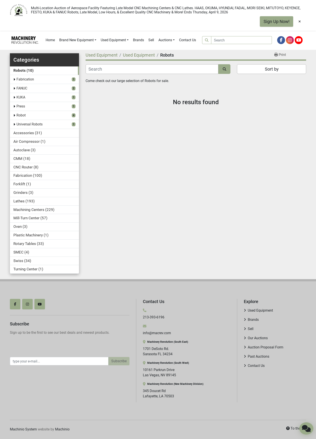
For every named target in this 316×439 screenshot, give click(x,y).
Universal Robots (29, 124)
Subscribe (119, 361)
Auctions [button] (165, 40)
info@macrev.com (157, 333)
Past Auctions (258, 356)
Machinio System (23, 429)
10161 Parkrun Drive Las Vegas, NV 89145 (159, 372)
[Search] (241, 40)
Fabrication (25, 79)
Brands (138, 40)
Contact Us (187, 40)
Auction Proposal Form (265, 347)
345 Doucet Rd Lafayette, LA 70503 (158, 393)
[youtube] (299, 40)
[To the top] (296, 428)
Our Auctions (258, 338)
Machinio (62, 429)
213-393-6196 (153, 317)
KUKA (20, 97)
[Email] (59, 361)
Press (20, 106)
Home (50, 40)
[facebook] (281, 40)
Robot (21, 115)
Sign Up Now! (276, 21)
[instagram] (290, 40)
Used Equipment (113, 40)
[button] (77, 40)
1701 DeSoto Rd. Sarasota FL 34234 (157, 351)
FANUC (21, 88)
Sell (151, 40)
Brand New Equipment (76, 40)
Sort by (271, 69)
